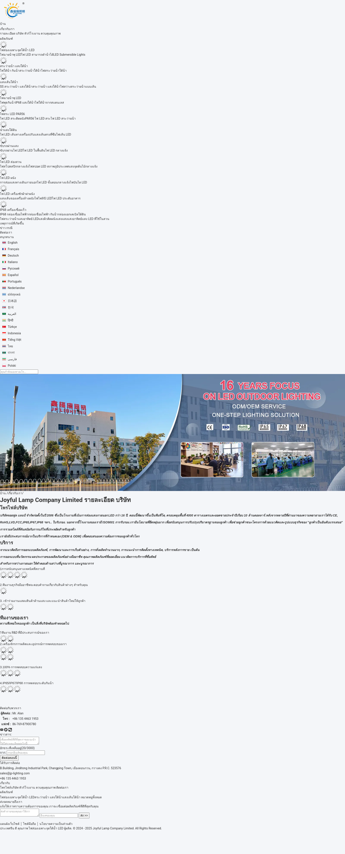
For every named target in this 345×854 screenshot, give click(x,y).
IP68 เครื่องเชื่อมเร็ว (13, 210)
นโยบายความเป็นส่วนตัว (55, 826)
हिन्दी (10, 320)
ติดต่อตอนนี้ (9, 759)
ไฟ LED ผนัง (8, 178)
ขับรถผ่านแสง (9, 146)
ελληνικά (14, 294)
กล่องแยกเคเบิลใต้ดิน (72, 214)
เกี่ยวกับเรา (15, 493)
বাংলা (11, 352)
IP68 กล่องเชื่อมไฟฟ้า (14, 214)
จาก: (3, 754)
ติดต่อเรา (62, 789)
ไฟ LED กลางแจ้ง (56, 150)
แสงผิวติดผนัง (48, 219)
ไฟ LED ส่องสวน (11, 162)
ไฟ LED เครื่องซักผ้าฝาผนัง (17, 194)
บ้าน (3, 493)
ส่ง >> (88, 818)
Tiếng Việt (14, 339)
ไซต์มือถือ (29, 826)
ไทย (10, 346)
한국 (11, 307)
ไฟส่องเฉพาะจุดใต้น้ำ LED (17, 50)
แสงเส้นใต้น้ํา (9, 82)
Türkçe (12, 326)
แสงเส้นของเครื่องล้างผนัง (17, 198)
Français (13, 249)
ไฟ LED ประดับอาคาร (66, 198)
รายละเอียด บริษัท (12, 33)
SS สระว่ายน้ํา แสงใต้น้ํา (16, 86)
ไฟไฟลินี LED (43, 198)
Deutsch (13, 255)
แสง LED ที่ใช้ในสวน (95, 219)
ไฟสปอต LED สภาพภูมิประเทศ (49, 166)
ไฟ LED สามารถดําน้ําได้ (37, 54)
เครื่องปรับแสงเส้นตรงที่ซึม (38, 134)
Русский (13, 268)
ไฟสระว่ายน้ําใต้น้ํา (54, 70)
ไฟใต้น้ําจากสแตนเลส (49, 102)
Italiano (13, 262)
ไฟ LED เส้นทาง (10, 134)
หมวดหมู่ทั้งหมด (91, 798)
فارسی (12, 359)
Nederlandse (16, 288)
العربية (12, 314)
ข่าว (3, 228)
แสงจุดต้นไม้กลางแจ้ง (83, 166)
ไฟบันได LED (78, 182)
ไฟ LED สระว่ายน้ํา (63, 118)
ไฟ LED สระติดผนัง (12, 118)
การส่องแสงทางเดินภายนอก (18, 182)
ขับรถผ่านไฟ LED (11, 150)
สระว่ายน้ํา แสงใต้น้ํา (14, 66)
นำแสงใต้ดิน (8, 130)
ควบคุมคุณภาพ (51, 33)
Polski (12, 365)
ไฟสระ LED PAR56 (12, 114)
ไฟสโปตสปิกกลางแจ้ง (14, 166)
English (12, 242)
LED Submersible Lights (69, 54)
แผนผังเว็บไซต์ (9, 826)
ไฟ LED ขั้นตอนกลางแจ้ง (53, 182)
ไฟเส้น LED (63, 134)
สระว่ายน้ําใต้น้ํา (30, 70)
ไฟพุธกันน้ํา (7, 102)
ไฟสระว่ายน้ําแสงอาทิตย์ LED (19, 219)
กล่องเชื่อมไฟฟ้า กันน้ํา (43, 214)
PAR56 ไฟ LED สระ (38, 118)
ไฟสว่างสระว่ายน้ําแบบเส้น (78, 86)
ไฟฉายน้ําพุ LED (10, 54)
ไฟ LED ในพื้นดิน (34, 150)
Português (15, 281)
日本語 (12, 301)
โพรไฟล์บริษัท (9, 789)
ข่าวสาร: (6, 734)
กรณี (9, 228)
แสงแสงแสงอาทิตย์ (69, 219)
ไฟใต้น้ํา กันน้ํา (9, 70)
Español (13, 275)
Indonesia (14, 333)
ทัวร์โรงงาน (32, 33)
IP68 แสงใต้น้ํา (25, 102)
